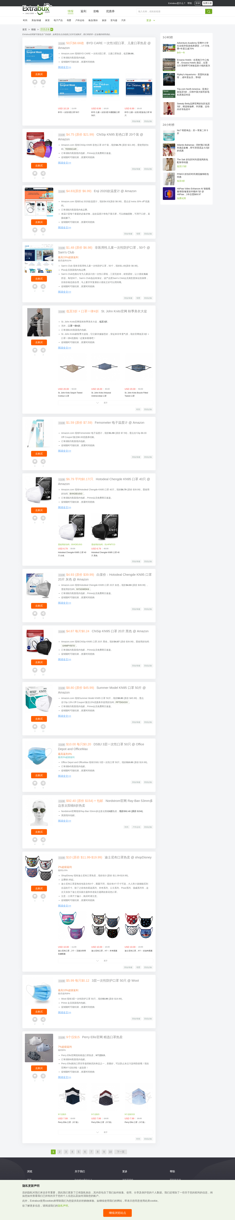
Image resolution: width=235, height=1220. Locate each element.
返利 (83, 11)
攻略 (96, 11)
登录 (198, 3)
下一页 (120, 1151)
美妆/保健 (36, 20)
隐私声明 (63, 1205)
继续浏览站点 (117, 1212)
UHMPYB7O (68, 645)
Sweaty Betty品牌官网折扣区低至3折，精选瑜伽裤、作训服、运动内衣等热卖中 (193, 106)
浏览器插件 (127, 1180)
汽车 (123, 20)
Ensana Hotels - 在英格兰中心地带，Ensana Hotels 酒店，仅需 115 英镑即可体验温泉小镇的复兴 (193, 63)
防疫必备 (148, 121)
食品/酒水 (93, 20)
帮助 (189, 3)
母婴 (69, 20)
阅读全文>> (64, 67)
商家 (29, 1180)
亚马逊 (114, 20)
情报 (70, 11)
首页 (24, 29)
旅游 (104, 20)
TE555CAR (71, 149)
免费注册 (207, 3)
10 (110, 1151)
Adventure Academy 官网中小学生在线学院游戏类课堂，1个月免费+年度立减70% (193, 46)
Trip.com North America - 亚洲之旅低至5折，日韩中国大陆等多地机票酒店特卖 (193, 92)
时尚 (25, 20)
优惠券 (110, 11)
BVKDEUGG (76, 493)
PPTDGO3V (122, 702)
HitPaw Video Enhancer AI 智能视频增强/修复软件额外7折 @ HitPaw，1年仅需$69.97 (193, 191)
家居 (47, 20)
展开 (106, 403)
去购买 (39, 74)
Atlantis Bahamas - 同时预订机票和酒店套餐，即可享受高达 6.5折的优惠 (193, 148)
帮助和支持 (175, 1180)
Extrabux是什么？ (177, 3)
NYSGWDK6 (82, 589)
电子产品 (58, 20)
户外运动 (79, 20)
